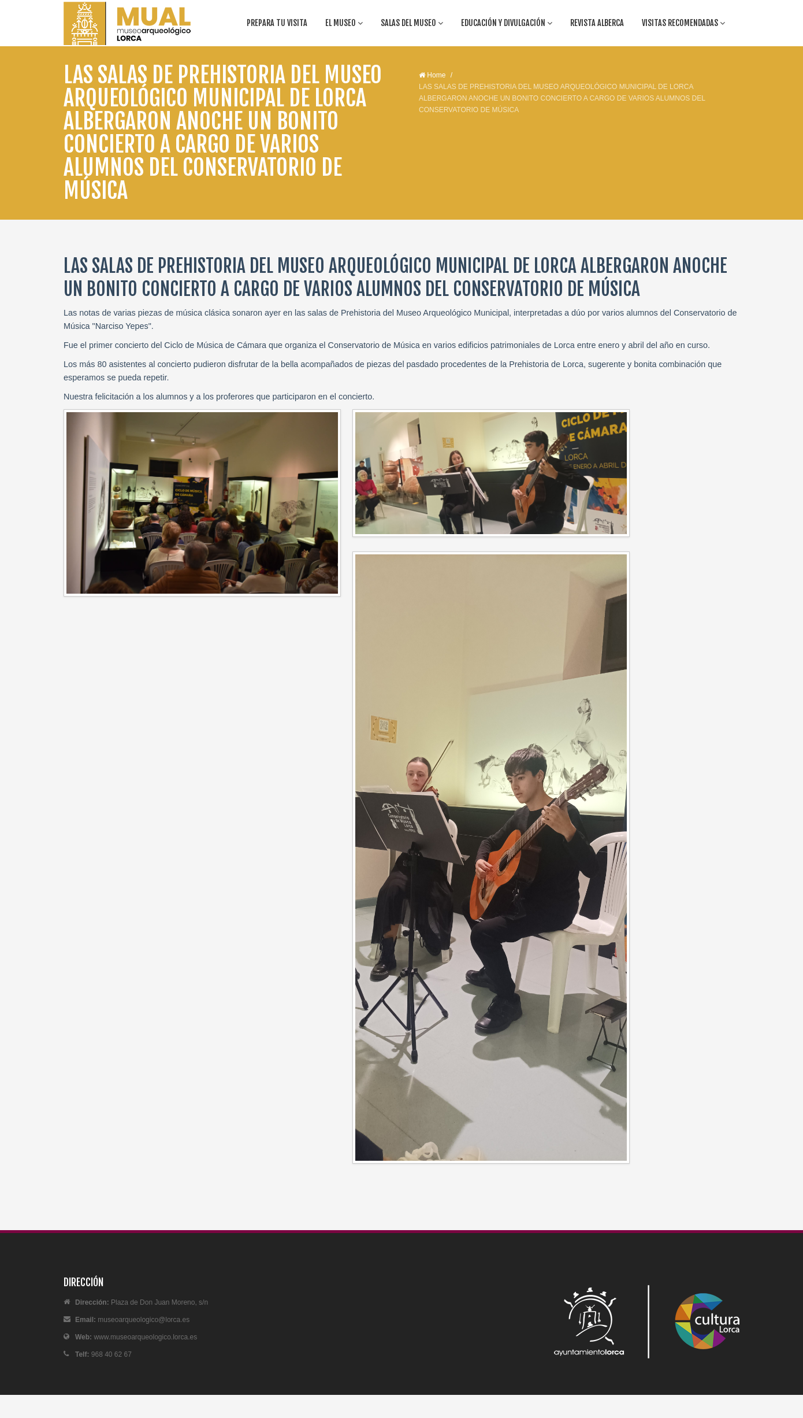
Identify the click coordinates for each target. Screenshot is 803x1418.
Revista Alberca (597, 23)
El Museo (344, 23)
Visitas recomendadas (683, 23)
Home (432, 75)
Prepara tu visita (277, 23)
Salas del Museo (412, 23)
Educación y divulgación (506, 23)
